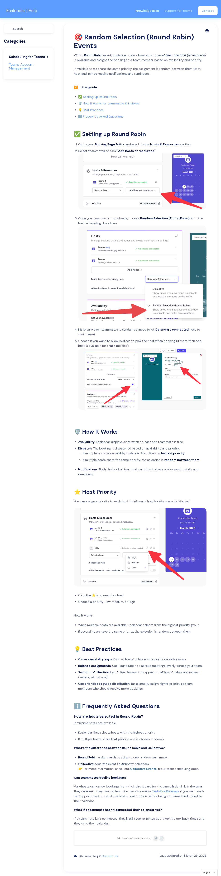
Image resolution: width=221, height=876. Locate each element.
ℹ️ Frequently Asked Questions (100, 116)
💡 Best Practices (91, 110)
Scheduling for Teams (29, 56)
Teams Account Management (21, 66)
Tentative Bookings (165, 791)
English (206, 872)
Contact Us (110, 856)
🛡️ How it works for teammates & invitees (108, 103)
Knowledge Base (147, 11)
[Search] (28, 29)
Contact (207, 11)
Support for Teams (178, 11)
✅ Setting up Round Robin (97, 97)
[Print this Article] (207, 31)
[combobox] (209, 872)
